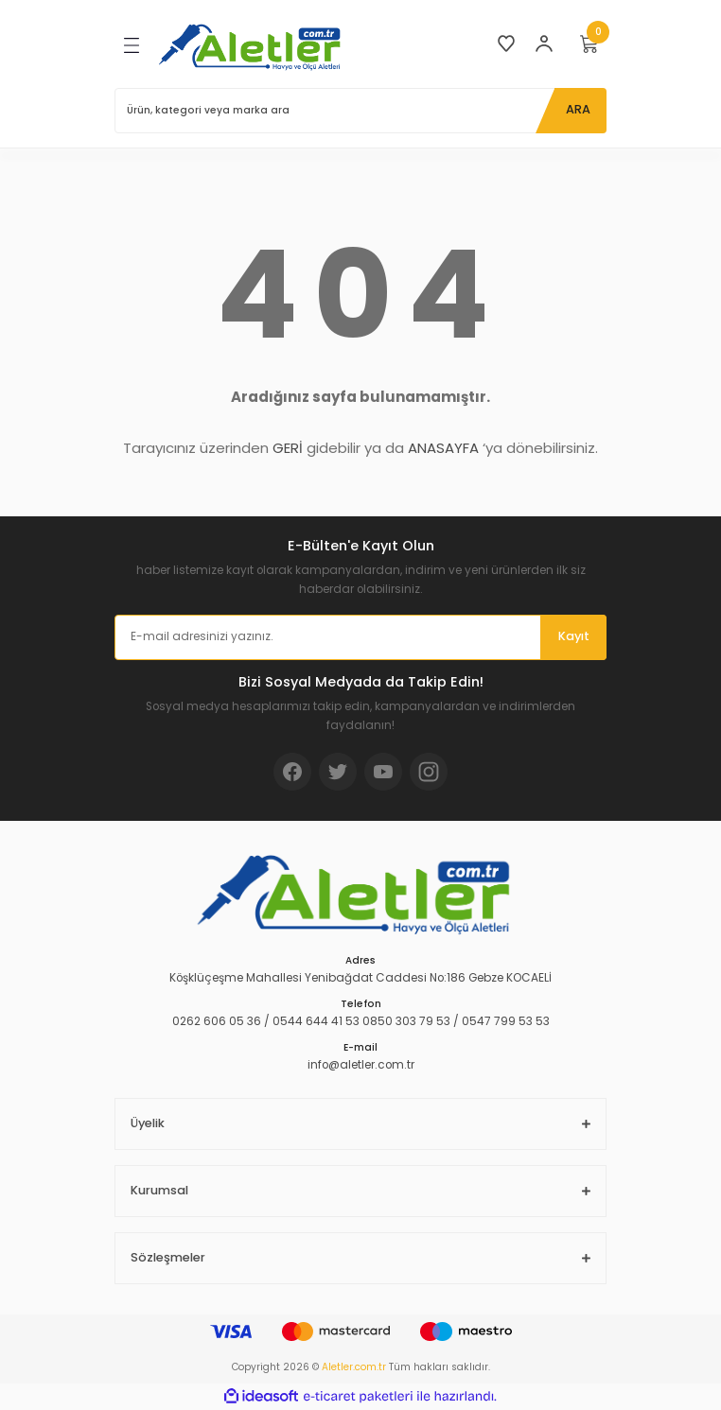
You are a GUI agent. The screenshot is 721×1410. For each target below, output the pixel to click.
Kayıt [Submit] (573, 636)
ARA (578, 109)
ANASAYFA (443, 448)
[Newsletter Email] (360, 637)
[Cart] (589, 43)
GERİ (288, 448)
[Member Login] (544, 43)
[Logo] (253, 46)
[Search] (360, 110)
